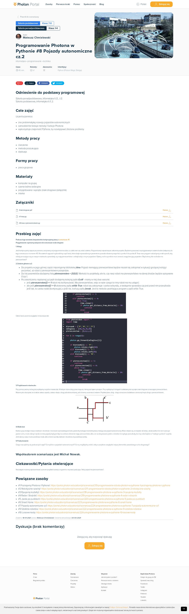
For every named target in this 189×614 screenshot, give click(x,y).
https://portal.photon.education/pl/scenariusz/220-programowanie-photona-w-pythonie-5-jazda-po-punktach (93, 511)
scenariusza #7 (83, 239)
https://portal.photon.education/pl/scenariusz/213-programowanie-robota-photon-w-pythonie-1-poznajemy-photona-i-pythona (110, 497)
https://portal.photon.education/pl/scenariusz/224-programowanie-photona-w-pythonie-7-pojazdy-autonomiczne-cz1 (103, 517)
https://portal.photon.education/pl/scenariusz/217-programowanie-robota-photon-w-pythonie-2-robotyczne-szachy (95, 500)
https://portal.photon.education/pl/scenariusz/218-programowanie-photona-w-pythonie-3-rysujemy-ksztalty (90, 504)
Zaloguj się (162, 4)
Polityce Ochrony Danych (118, 607)
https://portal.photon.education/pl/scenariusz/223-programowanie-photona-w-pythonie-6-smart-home (83, 514)
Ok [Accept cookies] (184, 609)
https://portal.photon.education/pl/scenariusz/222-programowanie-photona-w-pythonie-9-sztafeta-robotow (90, 521)
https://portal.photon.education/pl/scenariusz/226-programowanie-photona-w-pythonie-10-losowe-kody (85, 524)
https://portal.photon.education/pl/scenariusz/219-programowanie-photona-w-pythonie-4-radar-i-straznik (87, 507)
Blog (101, 4)
